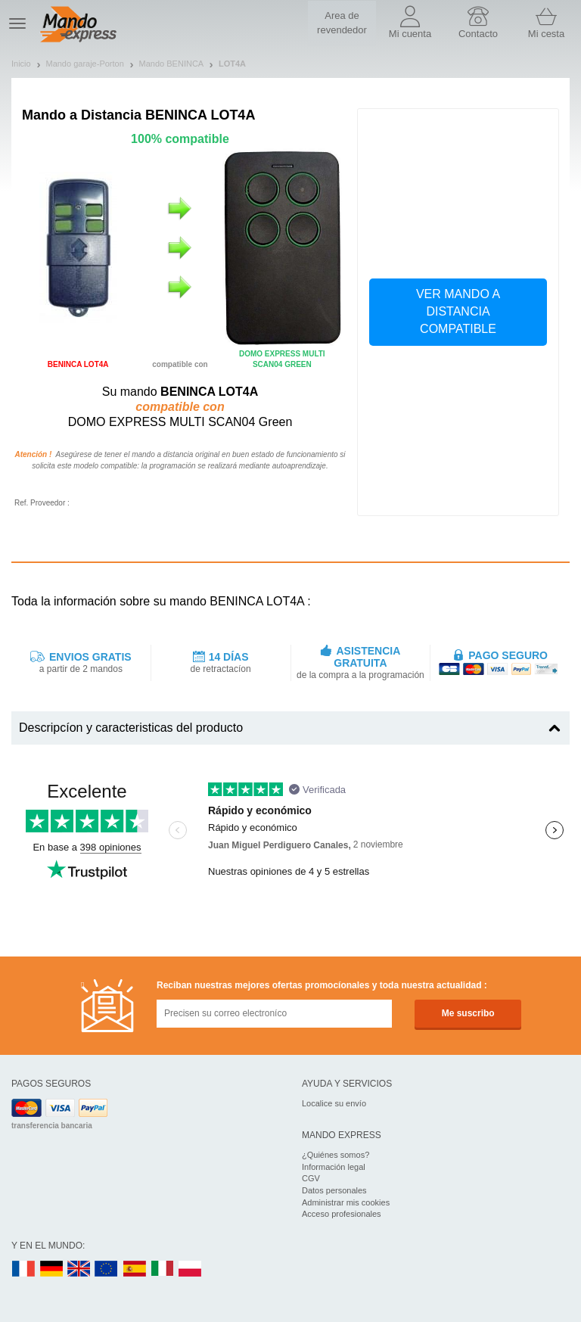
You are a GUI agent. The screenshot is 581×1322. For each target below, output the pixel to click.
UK (79, 1269)
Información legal (333, 1166)
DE (51, 1269)
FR (23, 1269)
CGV (311, 1178)
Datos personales (334, 1190)
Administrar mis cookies (346, 1202)
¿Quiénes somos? (335, 1154)
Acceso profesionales (341, 1213)
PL (191, 1269)
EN (107, 1269)
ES (135, 1269)
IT (163, 1269)
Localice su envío (334, 1103)
